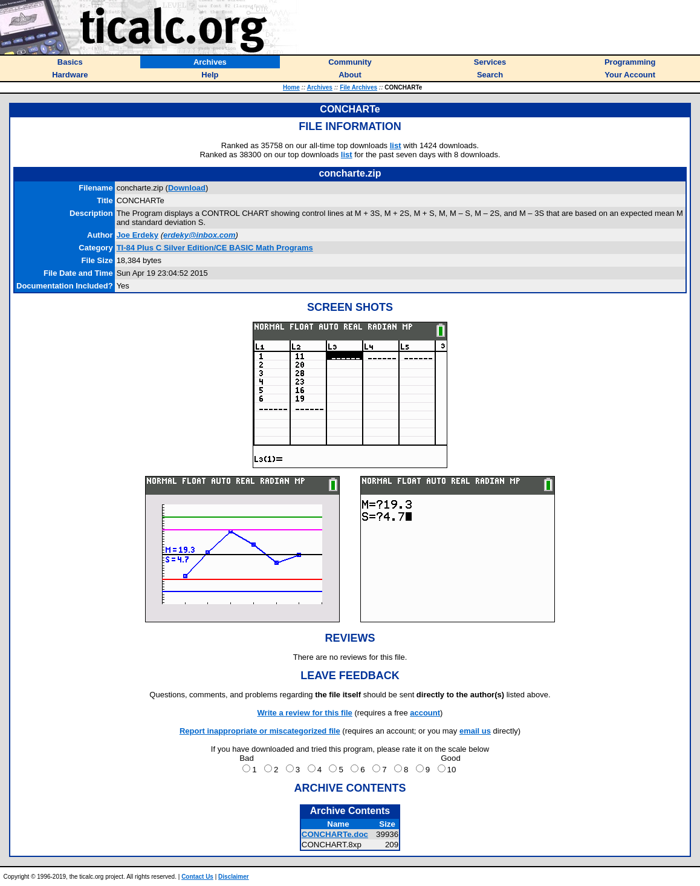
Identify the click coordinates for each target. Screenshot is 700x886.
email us (475, 730)
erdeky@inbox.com (199, 234)
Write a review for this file (305, 712)
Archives (319, 87)
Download (187, 187)
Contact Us (197, 876)
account (425, 712)
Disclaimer (233, 876)
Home (291, 87)
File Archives (358, 87)
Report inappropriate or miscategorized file (260, 730)
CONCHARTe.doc (335, 834)
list (395, 145)
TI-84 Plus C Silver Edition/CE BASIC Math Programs (215, 247)
